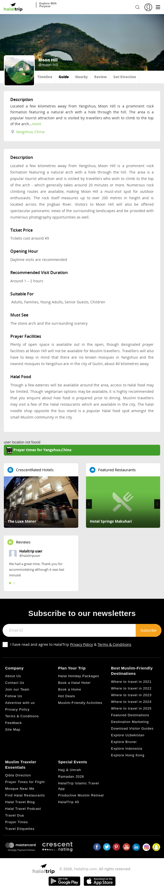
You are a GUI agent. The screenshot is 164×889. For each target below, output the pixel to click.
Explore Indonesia (126, 748)
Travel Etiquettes (19, 829)
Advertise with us (20, 703)
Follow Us (13, 696)
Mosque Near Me (19, 789)
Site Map (12, 729)
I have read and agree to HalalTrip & (70, 644)
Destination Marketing (130, 722)
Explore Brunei (123, 742)
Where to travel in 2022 (131, 688)
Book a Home (69, 689)
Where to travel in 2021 (131, 682)
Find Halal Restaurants (25, 795)
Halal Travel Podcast (23, 809)
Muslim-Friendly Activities (80, 703)
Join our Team (17, 689)
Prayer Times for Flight (25, 782)
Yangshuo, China (28, 131)
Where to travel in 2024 (131, 702)
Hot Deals (66, 696)
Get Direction (124, 76)
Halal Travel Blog (20, 802)
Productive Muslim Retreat (81, 795)
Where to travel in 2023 (131, 695)
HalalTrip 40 (68, 802)
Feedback (13, 723)
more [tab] (36, 123)
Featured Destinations (130, 715)
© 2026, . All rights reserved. (95, 869)
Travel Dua (14, 815)
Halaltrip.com (85, 869)
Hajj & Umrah (69, 770)
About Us (13, 676)
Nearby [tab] (81, 76)
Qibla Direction (18, 775)
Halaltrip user (30, 551)
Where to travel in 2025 (131, 708)
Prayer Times (16, 822)
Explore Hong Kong (127, 755)
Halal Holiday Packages (78, 676)
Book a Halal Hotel (74, 683)
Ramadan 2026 (71, 776)
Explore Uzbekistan (127, 735)
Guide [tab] (64, 76)
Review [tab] (100, 76)
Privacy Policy (81, 644)
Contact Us (14, 683)
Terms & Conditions (114, 644)
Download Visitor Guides (132, 728)
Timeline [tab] (44, 76)
